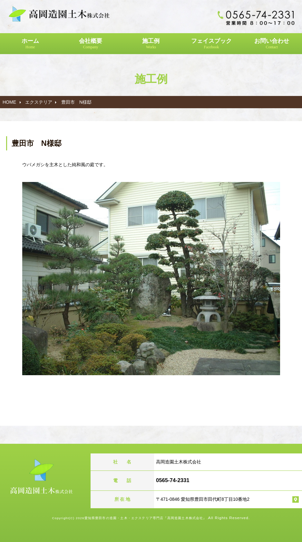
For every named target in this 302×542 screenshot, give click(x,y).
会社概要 (90, 44)
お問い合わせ (272, 44)
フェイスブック (211, 44)
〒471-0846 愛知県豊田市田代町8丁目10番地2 (202, 499)
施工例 (151, 44)
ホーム (30, 44)
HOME (9, 102)
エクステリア (38, 102)
